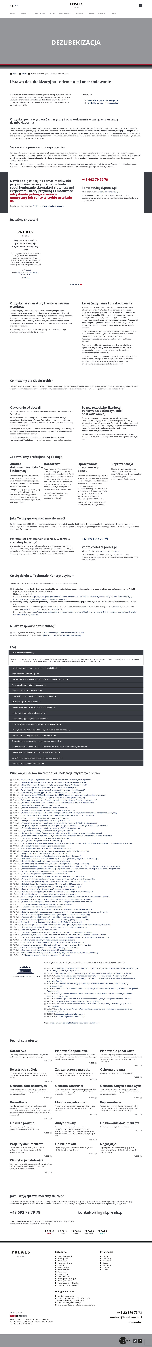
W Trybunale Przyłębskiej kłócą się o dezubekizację (42, 841)
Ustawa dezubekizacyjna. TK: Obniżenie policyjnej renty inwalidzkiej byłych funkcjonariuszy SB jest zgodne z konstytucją (69, 813)
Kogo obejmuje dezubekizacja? (25, 674)
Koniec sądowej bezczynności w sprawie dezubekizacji (43, 846)
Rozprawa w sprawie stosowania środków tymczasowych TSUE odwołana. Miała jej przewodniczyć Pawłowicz (65, 825)
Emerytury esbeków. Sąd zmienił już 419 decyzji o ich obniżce (46, 820)
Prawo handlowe (63, 1267)
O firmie (105, 1256)
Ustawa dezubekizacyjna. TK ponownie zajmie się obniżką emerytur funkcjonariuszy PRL (57, 902)
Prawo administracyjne (65, 1256)
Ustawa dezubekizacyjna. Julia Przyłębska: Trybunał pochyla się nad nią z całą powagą (56, 914)
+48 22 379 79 (129, 1312)
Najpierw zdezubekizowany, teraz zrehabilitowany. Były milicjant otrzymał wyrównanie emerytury (59, 952)
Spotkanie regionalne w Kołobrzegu (70, 1016)
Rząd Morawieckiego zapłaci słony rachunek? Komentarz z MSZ (46, 848)
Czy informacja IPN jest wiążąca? (26, 702)
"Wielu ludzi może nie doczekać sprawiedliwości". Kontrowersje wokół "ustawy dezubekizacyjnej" (59, 800)
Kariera (79, 13)
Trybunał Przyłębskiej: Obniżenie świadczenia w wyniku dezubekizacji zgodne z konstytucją (58, 815)
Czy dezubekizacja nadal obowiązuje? (28, 763)
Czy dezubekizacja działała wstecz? (27, 690)
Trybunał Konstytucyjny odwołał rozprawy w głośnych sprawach (47, 830)
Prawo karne (62, 1265)
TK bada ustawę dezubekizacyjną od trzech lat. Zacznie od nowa (47, 904)
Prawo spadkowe (64, 1276)
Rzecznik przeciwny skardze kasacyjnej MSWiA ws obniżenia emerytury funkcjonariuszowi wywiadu (94, 973)
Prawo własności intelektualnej (68, 1283)
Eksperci (24, 13)
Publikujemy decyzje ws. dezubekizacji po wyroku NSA (63, 633)
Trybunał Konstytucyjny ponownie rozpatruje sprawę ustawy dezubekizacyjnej (53, 942)
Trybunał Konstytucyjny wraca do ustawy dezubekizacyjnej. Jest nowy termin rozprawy (56, 851)
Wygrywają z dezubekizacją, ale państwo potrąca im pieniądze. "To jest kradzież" (53, 790)
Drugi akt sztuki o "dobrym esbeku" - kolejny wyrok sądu (78, 1001)
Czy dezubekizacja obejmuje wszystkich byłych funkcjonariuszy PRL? (40, 679)
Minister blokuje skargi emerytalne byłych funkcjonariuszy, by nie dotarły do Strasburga (56, 899)
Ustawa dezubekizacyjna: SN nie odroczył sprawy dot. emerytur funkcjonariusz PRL (55, 927)
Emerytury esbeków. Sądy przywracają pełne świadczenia (44, 808)
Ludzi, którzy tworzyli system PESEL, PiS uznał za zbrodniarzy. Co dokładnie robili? (54, 785)
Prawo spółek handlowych (67, 1279)
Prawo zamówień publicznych (68, 1285)
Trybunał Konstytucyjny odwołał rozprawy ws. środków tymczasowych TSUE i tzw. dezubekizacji (59, 823)
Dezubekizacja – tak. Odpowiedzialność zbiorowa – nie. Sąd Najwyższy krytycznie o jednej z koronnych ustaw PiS (66, 924)
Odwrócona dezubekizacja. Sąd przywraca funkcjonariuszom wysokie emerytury (53, 797)
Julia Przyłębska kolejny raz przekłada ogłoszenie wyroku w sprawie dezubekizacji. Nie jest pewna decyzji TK (64, 912)
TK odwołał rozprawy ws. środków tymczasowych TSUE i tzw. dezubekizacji (51, 828)
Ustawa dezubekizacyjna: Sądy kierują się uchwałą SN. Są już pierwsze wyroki (51, 922)
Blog (114, 13)
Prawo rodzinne (63, 1274)
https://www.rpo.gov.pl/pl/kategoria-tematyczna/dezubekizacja (74, 1023)
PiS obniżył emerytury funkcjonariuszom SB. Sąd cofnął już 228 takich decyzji (52, 884)
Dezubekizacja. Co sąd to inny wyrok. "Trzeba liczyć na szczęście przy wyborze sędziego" (56, 780)
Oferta (52, 13)
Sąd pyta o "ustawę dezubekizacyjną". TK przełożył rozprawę (46, 838)
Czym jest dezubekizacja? (23, 653)
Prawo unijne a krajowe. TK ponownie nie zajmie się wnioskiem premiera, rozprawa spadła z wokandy (62, 833)
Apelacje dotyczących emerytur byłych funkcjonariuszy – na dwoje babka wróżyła (54, 782)
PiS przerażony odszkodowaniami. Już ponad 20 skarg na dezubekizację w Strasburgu (56, 863)
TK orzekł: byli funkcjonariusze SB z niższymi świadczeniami (45, 818)
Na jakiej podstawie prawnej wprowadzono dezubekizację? (36, 668)
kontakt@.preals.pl (126, 1317)
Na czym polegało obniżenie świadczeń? (29, 685)
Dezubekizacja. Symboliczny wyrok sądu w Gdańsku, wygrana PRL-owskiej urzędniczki (56, 881)
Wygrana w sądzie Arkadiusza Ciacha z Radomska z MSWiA (45, 853)
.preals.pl (135, 1322)
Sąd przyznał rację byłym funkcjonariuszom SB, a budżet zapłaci (47, 950)
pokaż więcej (76, 284)
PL (140, 5)
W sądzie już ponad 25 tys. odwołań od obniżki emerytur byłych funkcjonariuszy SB (55, 917)
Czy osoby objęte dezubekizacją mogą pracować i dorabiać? (37, 741)
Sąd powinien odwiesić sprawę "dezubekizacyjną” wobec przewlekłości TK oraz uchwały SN (92, 976)
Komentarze (107, 1265)
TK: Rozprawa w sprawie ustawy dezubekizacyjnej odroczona (46, 955)
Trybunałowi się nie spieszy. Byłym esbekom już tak (41, 907)
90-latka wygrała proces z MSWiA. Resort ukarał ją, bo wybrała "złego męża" (51, 856)
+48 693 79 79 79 (95, 539)
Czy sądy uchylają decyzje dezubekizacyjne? (30, 718)
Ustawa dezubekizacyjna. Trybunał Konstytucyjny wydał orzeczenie (48, 810)
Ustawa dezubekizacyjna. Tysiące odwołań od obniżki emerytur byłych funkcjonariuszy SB (57, 891)
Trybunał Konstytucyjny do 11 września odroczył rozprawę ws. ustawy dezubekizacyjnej (56, 945)
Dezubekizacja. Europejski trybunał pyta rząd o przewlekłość (46, 861)
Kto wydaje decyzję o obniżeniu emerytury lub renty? (34, 696)
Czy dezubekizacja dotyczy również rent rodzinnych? (34, 735)
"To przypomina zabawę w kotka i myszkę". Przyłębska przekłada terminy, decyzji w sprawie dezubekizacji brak (66, 937)
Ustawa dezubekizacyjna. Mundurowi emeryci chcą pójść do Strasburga (50, 947)
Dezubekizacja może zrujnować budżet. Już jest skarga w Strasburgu (49, 894)
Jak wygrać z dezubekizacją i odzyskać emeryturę (41, 805)
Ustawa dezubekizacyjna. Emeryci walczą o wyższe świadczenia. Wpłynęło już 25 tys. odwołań (58, 879)
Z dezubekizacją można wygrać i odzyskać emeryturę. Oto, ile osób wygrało (51, 792)
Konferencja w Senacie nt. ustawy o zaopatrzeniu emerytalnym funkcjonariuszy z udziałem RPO (94, 999)
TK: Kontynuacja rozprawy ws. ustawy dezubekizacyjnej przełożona (48, 940)
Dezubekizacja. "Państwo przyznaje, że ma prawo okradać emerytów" (49, 787)
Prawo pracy (62, 1272)
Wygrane (28, 270)
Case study (106, 1267)
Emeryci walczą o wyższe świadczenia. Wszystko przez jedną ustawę (48, 889)
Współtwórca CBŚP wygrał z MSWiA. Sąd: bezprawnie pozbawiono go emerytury (53, 876)
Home (15, 74)
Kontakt (102, 13)
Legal (12, 13)
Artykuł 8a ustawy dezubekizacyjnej (103, 103)
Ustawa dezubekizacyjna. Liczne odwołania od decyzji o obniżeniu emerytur (51, 886)
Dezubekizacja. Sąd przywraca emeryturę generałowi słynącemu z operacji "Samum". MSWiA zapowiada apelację (65, 896)
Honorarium (64, 13)
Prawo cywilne (63, 1261)
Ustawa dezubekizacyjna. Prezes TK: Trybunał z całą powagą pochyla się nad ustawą (55, 919)
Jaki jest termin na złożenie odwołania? (28, 713)
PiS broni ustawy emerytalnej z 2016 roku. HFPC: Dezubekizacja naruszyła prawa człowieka (58, 802)
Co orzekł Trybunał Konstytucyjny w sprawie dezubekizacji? (36, 724)
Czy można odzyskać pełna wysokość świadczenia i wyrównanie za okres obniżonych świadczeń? (51, 746)
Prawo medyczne (64, 1270)
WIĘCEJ (25, 277)
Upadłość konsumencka (66, 1296)
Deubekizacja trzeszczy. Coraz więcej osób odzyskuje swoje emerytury (49, 871)
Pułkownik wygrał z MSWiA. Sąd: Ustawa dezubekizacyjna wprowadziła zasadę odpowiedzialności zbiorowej (64, 935)
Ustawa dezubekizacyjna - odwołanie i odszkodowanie (76, 1305)
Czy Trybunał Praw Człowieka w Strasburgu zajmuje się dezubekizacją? (41, 730)
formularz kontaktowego (109, 192)
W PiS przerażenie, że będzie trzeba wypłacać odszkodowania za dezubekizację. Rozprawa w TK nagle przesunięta (67, 836)
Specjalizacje (40, 13)
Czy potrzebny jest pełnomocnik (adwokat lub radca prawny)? (37, 758)
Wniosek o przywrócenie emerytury (103, 100)
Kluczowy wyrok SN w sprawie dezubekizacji (39, 930)
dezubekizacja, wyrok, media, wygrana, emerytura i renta (27, 273)
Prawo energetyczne (65, 1263)
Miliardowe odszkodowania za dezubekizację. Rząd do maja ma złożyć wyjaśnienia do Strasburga (60, 858)
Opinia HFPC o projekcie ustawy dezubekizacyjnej (61, 635)
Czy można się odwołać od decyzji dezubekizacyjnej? (33, 707)
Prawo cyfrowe (63, 1259)
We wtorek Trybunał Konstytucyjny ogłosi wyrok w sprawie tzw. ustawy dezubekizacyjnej (57, 909)
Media (91, 13)
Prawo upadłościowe (65, 1281)
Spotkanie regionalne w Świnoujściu (70, 1014)
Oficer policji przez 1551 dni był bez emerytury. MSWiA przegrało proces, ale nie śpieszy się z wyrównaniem (64, 795)
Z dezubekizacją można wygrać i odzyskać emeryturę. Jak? (45, 874)
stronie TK (54, 607)
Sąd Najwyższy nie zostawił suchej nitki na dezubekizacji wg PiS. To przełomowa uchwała (57, 932)
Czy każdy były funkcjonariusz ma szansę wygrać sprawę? (36, 752)
